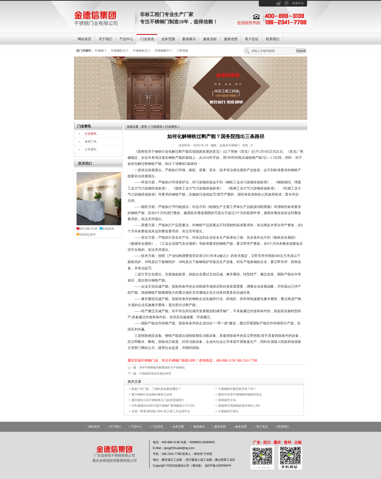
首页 (144, 126)
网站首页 (94, 426)
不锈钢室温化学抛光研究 (155, 373)
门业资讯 (156, 126)
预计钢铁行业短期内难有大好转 (151, 394)
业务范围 (178, 426)
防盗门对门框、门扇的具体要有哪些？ (156, 389)
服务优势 (241, 426)
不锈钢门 (100, 50)
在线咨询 (108, 228)
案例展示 (199, 426)
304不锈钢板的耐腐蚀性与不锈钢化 (162, 367)
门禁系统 (182, 50)
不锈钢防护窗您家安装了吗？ (237, 389)
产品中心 (136, 426)
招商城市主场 (227, 400)
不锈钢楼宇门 (163, 50)
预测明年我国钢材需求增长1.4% (239, 405)
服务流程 (220, 426)
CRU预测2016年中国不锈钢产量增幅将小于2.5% (163, 405)
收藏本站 (298, 3)
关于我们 (115, 426)
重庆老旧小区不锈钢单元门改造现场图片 (157, 400)
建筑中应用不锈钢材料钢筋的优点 (240, 394)
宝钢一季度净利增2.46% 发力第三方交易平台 (160, 411)
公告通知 (90, 149)
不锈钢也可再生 (228, 411)
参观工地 (90, 141)
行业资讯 (90, 133)
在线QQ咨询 (87, 234)
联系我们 (85, 163)
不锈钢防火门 (119, 50)
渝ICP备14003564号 (218, 465)
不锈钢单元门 (141, 50)
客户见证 (262, 426)
